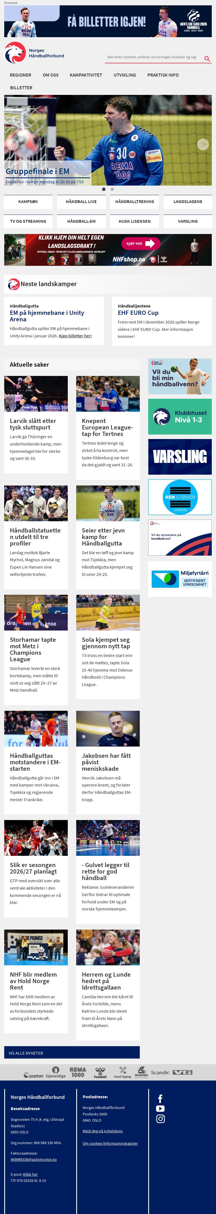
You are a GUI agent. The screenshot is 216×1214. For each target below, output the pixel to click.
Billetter (21, 87)
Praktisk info (163, 75)
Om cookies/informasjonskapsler (110, 1143)
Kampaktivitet (86, 75)
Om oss (50, 75)
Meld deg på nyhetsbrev (103, 1130)
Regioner (20, 75)
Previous (13, 145)
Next (203, 145)
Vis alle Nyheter (26, 1053)
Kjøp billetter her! (75, 335)
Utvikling (125, 75)
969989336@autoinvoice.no (34, 1159)
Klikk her (30, 1174)
